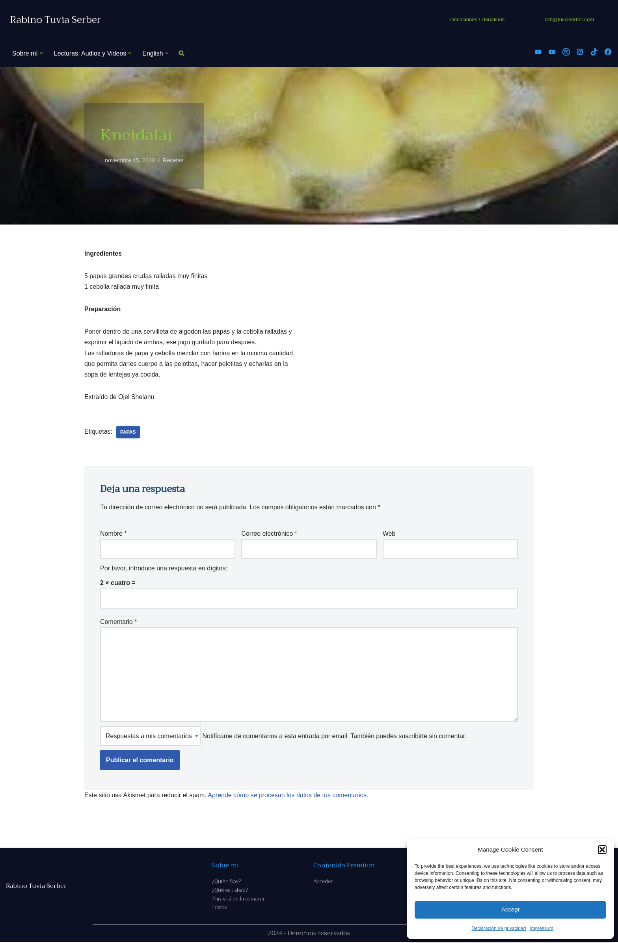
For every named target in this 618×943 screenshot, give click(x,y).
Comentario (118, 622)
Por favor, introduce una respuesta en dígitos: (163, 568)
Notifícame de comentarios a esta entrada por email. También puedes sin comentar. (283, 737)
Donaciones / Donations (477, 19)
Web (389, 534)
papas (128, 432)
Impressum (541, 928)
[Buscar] (181, 53)
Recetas (173, 160)
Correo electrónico (269, 534)
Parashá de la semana (238, 899)
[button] (602, 850)
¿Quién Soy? (226, 882)
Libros (219, 908)
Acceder (323, 882)
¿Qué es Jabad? (230, 891)
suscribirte (412, 736)
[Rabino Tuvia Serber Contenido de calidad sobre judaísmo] (55, 20)
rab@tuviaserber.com (569, 19)
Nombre (113, 534)
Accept (510, 909)
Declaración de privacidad (498, 928)
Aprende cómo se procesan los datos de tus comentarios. (288, 796)
